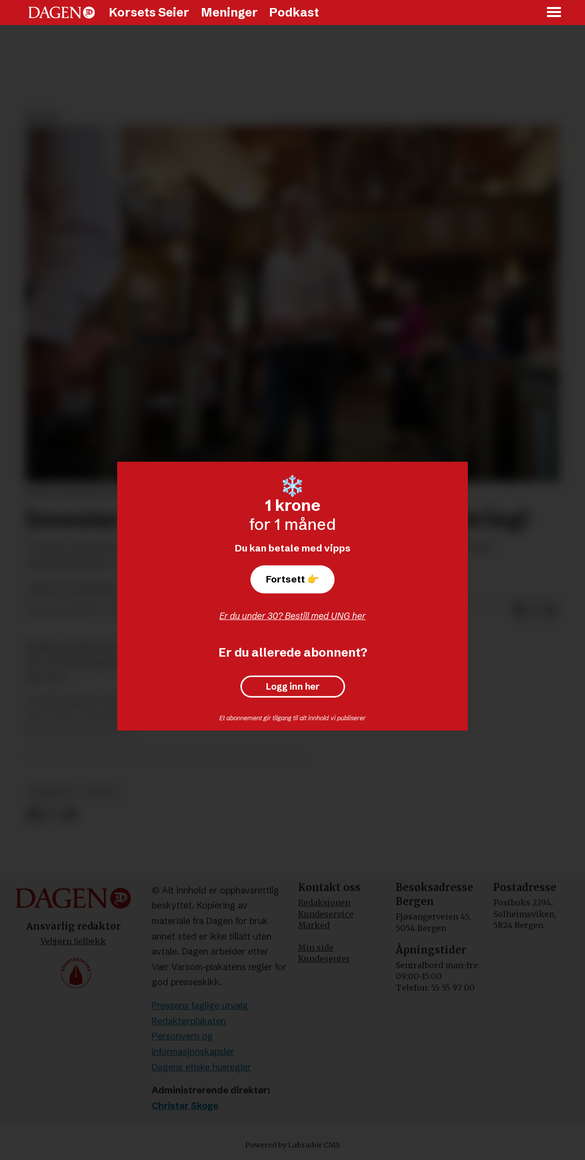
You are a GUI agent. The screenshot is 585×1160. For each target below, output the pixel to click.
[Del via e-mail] (550, 611)
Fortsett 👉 (292, 579)
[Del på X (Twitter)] (534, 611)
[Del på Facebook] (518, 611)
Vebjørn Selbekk (73, 941)
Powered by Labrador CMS (292, 1144)
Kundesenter (324, 959)
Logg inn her (293, 686)
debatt (101, 792)
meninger (52, 792)
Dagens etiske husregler (201, 1067)
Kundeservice (326, 914)
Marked (314, 925)
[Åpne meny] (554, 13)
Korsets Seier (149, 12)
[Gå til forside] (61, 12)
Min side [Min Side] (316, 948)
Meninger (229, 12)
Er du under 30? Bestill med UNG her (292, 616)
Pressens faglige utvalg (200, 1005)
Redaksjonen (324, 903)
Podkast (294, 12)
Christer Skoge (185, 1105)
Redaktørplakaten (189, 1021)
